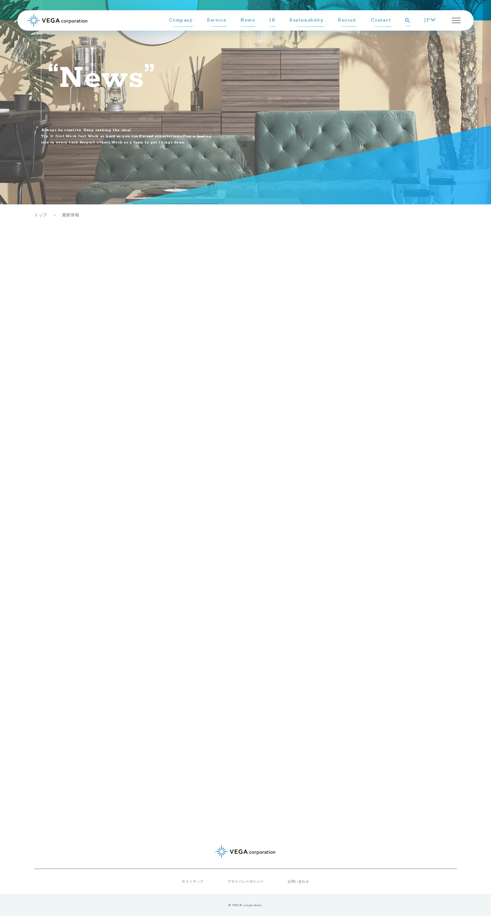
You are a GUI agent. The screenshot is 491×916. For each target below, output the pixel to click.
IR (272, 20)
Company (181, 20)
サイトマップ (193, 881)
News (247, 20)
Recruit (347, 20)
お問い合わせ (298, 881)
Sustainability (306, 20)
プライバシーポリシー (245, 881)
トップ (40, 215)
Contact (381, 20)
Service (216, 20)
